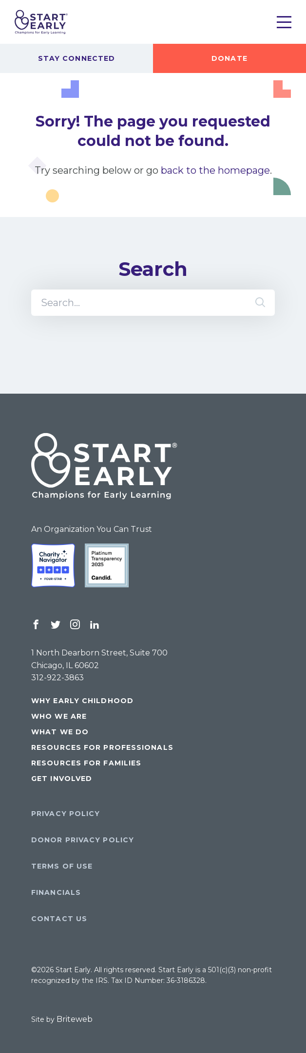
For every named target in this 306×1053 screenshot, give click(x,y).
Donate (229, 58)
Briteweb (75, 1019)
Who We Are (59, 716)
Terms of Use (62, 866)
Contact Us (59, 918)
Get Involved (61, 778)
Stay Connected (76, 58)
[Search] (153, 303)
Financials (56, 892)
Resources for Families (86, 763)
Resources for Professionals (102, 747)
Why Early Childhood (82, 700)
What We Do (60, 731)
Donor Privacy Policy (82, 839)
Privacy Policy (65, 813)
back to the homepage (215, 170)
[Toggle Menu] (284, 22)
